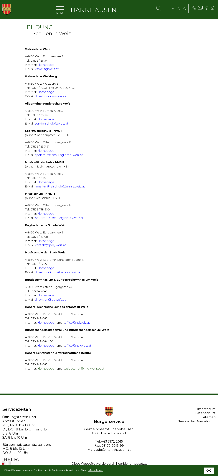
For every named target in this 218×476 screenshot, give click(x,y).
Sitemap (209, 417)
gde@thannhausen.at (113, 449)
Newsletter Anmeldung (196, 421)
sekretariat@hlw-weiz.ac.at (84, 368)
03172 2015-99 (113, 445)
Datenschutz (205, 413)
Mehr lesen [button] (95, 470)
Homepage (45, 368)
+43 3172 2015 (112, 441)
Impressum (206, 409)
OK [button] (208, 470)
